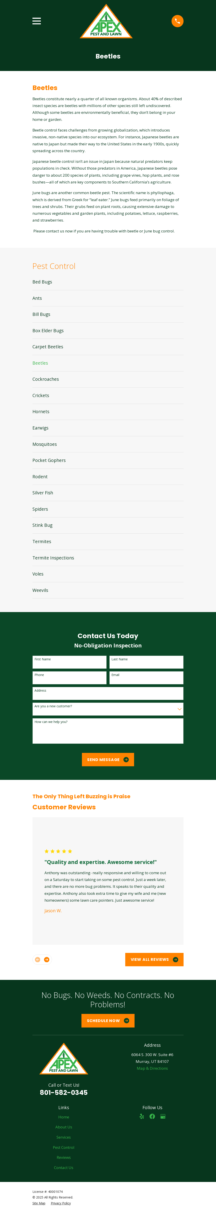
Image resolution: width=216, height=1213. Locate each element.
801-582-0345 (64, 1092)
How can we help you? (50, 722)
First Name (42, 659)
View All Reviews (154, 959)
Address (40, 691)
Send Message (108, 759)
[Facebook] (152, 1116)
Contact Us (63, 1167)
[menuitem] (108, 282)
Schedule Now (108, 1020)
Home (63, 1117)
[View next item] (46, 959)
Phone (39, 675)
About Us (63, 1127)
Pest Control (63, 1147)
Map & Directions (152, 1068)
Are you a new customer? (53, 706)
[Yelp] (142, 1116)
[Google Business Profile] (163, 1116)
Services (63, 1137)
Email (115, 675)
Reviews (64, 1157)
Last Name (119, 659)
